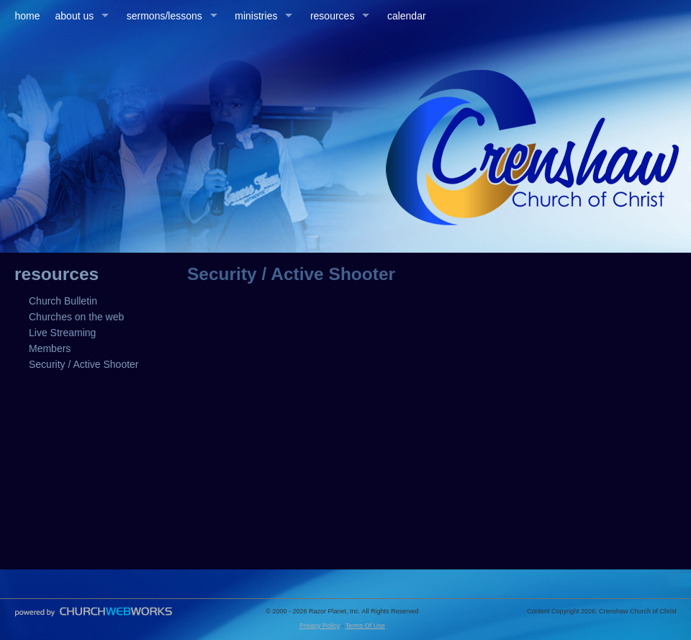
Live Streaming (62, 332)
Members (50, 348)
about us (74, 16)
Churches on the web (76, 317)
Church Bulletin (63, 301)
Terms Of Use (365, 625)
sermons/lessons (164, 16)
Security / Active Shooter (84, 364)
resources (332, 16)
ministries (256, 16)
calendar (406, 16)
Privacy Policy (319, 625)
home (27, 16)
